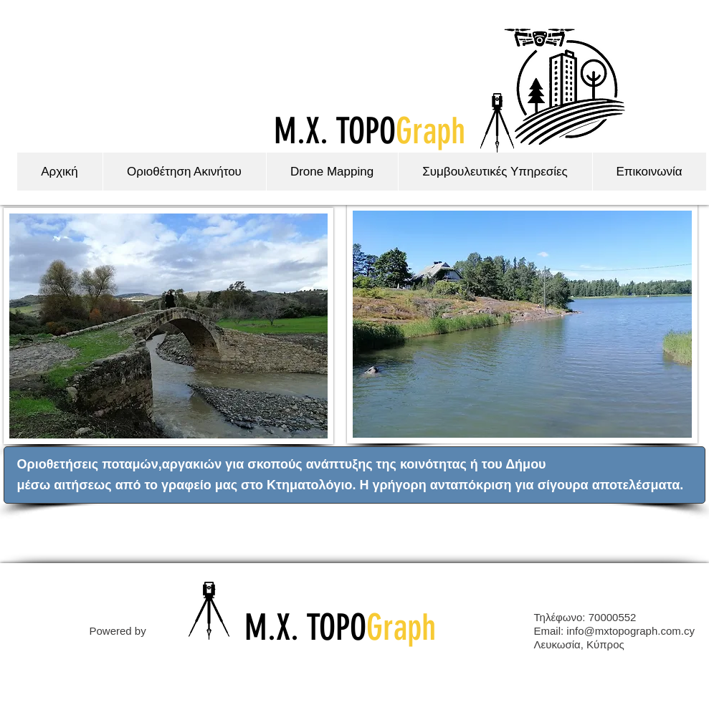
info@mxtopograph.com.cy (630, 631)
